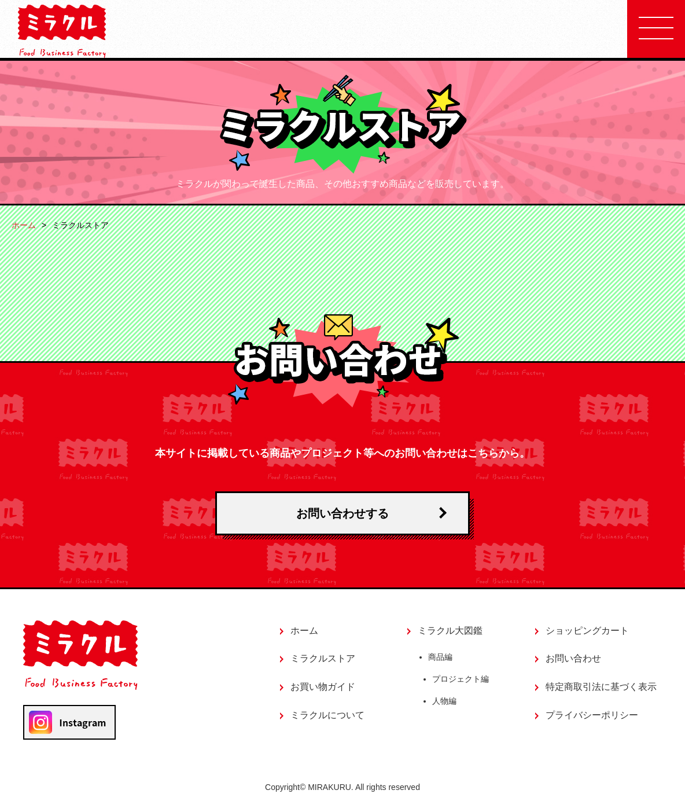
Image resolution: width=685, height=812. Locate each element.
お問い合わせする (342, 513)
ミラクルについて (327, 715)
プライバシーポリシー (592, 715)
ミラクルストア (322, 658)
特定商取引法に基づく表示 (601, 687)
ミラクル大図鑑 (450, 630)
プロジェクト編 (461, 680)
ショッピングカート (587, 630)
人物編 (445, 702)
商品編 (440, 657)
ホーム (24, 225)
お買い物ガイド (322, 687)
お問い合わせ (573, 658)
